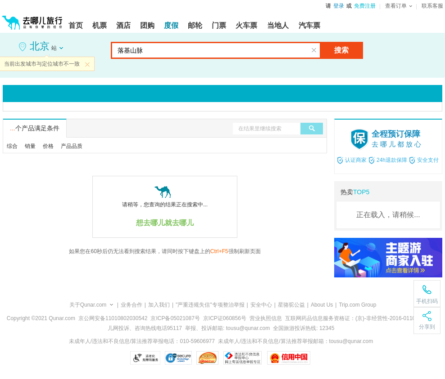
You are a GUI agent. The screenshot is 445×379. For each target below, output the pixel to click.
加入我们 (159, 305)
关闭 (87, 64)
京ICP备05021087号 (175, 318)
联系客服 (432, 6)
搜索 (341, 50)
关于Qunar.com (88, 305)
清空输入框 (314, 50)
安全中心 (261, 305)
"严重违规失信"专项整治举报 (210, 305)
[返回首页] (32, 19)
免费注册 (365, 6)
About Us (322, 305)
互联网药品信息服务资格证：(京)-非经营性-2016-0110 (350, 318)
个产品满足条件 (34, 128)
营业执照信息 (266, 318)
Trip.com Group (357, 305)
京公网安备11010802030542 (112, 318)
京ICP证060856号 (224, 318)
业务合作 (131, 305)
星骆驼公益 (291, 305)
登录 (338, 6)
